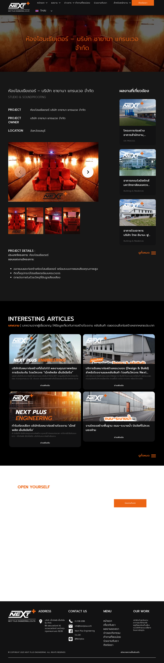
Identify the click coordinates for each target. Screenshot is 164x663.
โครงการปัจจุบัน (138, 630)
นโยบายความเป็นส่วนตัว (130, 652)
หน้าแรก (41, 2)
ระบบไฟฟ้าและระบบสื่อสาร (142, 627)
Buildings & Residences (134, 191)
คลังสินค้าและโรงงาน (140, 620)
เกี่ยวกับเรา (109, 625)
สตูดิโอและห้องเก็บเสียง (141, 625)
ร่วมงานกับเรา (100, 2)
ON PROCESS (129, 141)
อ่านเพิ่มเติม (45, 385)
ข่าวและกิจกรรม (111, 633)
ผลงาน (54, 2)
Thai (41, 11)
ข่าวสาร (67, 2)
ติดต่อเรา (142, 2)
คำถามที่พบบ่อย (82, 2)
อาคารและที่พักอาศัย (140, 622)
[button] (87, 172)
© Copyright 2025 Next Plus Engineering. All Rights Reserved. (37, 652)
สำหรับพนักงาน (121, 2)
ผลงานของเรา (111, 629)
